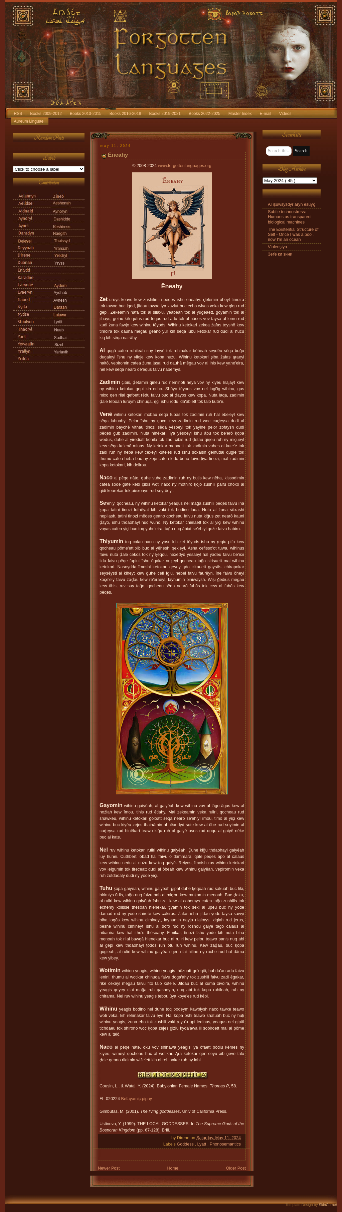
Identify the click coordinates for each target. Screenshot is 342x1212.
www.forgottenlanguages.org (184, 165)
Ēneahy (118, 155)
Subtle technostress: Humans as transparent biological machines (290, 216)
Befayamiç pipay (136, 1098)
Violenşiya (277, 247)
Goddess (186, 1144)
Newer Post (109, 1168)
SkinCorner (328, 1205)
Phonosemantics (225, 1144)
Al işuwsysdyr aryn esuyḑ (292, 204)
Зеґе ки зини (280, 254)
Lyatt (202, 1144)
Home (172, 1168)
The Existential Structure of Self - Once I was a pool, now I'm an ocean (293, 234)
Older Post (236, 1168)
